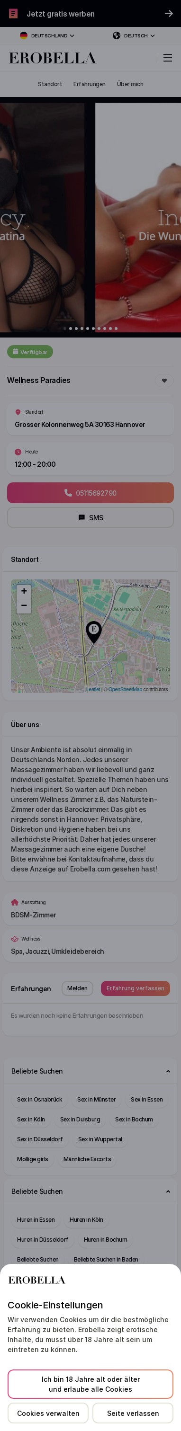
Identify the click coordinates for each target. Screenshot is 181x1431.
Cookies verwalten (48, 1413)
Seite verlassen (133, 1413)
